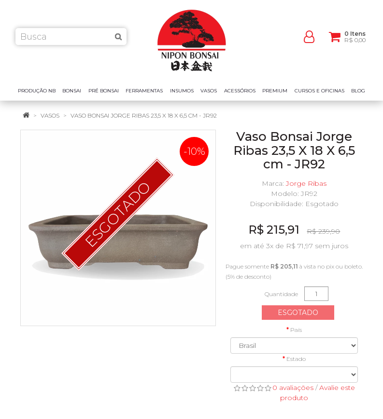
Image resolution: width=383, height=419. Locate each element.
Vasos (50, 115)
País (296, 329)
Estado (296, 358)
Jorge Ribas (306, 183)
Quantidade (281, 294)
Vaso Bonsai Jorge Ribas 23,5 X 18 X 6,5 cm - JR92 (144, 115)
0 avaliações (292, 387)
